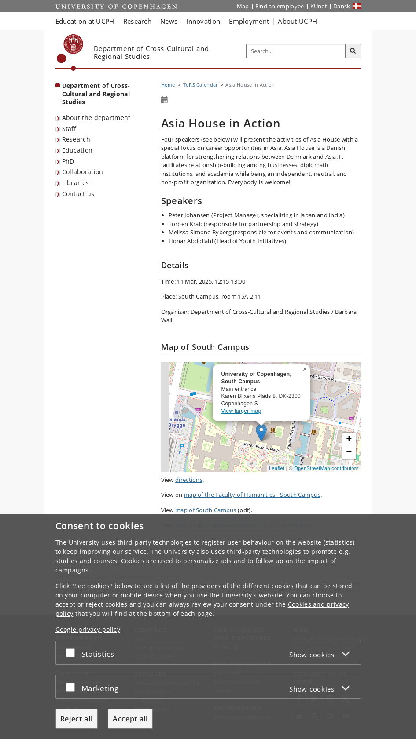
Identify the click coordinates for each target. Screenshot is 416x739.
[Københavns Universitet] (70, 52)
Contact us (78, 193)
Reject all (76, 719)
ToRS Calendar (200, 84)
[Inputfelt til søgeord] (296, 51)
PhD (68, 161)
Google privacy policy (87, 629)
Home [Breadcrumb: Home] (168, 84)
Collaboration (82, 171)
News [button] (168, 21)
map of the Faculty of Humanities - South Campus (252, 495)
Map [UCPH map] (243, 6)
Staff (69, 128)
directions (188, 480)
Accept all (130, 719)
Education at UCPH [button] (84, 21)
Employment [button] (249, 21)
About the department (96, 117)
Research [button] (137, 21)
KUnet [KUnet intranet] (319, 6)
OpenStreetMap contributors (326, 468)
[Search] (353, 51)
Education (77, 150)
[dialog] (208, 626)
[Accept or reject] (72, 652)
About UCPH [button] (297, 21)
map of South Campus (205, 510)
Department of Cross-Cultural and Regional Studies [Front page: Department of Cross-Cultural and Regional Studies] (96, 93)
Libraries (75, 182)
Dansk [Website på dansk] (341, 6)
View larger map (241, 411)
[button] (306, 367)
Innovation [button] (203, 21)
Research (76, 139)
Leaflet (276, 468)
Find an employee (279, 6)
